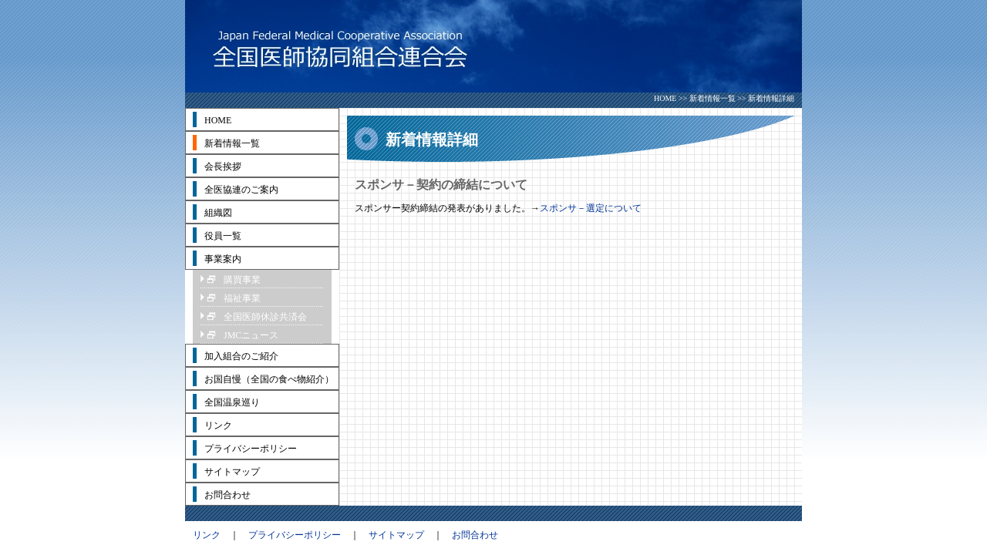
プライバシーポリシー (294, 535)
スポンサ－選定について (591, 208)
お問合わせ (475, 535)
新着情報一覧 (712, 98)
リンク (207, 535)
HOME (665, 98)
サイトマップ (396, 535)
